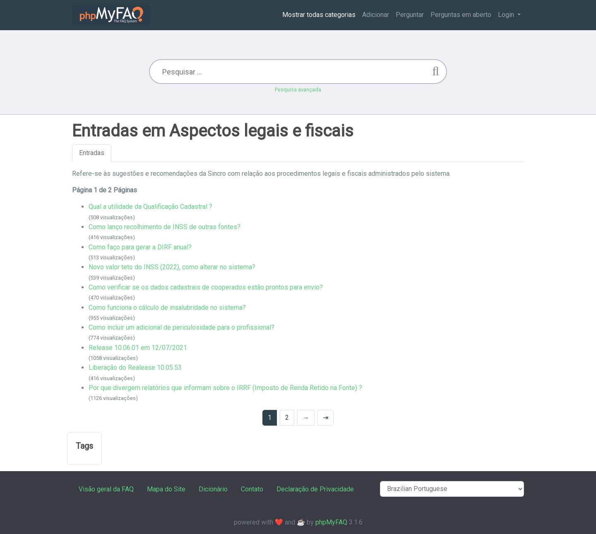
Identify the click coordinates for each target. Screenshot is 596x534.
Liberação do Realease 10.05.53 (135, 367)
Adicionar (375, 15)
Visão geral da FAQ (106, 489)
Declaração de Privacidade (315, 489)
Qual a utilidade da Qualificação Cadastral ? (150, 207)
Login (507, 15)
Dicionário (213, 489)
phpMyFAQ (331, 522)
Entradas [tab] (91, 153)
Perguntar (410, 15)
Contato (252, 489)
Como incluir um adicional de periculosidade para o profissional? (181, 327)
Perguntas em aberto (460, 15)
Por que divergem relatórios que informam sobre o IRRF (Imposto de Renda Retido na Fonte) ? (225, 388)
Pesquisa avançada (298, 89)
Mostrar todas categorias (319, 15)
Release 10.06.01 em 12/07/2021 (138, 348)
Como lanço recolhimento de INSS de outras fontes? (164, 227)
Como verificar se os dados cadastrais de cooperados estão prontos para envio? (206, 287)
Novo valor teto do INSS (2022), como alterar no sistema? (172, 267)
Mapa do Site (166, 489)
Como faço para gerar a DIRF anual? (140, 247)
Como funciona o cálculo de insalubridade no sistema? (167, 307)
